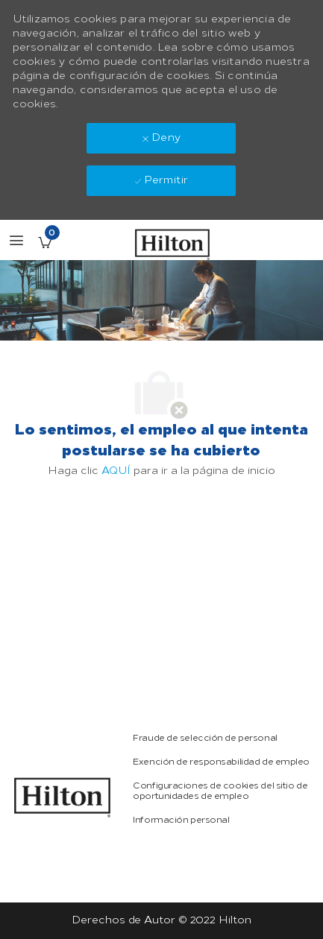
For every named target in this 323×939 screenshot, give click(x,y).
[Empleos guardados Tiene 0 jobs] (44, 242)
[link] (63, 797)
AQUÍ (116, 470)
